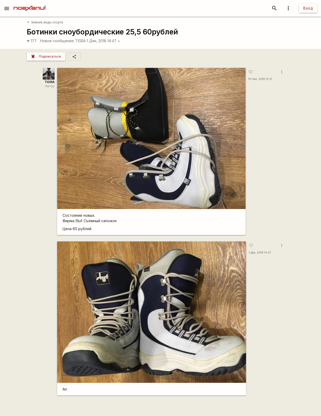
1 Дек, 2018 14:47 (103, 41)
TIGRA (80, 41)
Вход (308, 8)
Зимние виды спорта (45, 22)
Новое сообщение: (57, 41)
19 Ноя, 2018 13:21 (260, 79)
